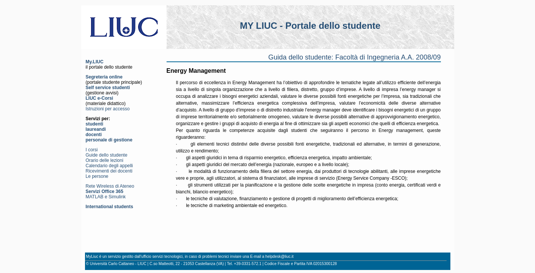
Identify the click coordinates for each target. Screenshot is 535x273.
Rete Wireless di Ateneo (110, 186)
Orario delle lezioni (104, 160)
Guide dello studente (106, 155)
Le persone (97, 176)
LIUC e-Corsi (99, 98)
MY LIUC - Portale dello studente (310, 25)
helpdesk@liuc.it (279, 256)
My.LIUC (95, 61)
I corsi (92, 149)
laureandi (96, 129)
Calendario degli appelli (109, 165)
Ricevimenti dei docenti (109, 171)
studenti (95, 124)
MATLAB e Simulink (106, 196)
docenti (94, 134)
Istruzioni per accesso (108, 108)
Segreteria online (104, 77)
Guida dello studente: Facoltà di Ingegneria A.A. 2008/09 (354, 57)
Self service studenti (108, 87)
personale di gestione (109, 140)
